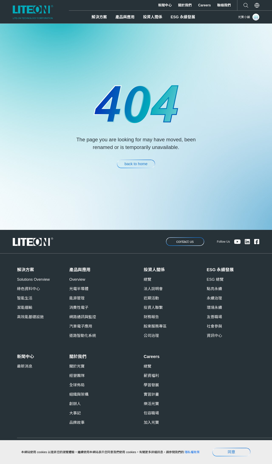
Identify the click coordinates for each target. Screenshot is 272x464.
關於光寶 (77, 366)
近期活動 (151, 298)
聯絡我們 (224, 5)
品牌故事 (77, 422)
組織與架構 (78, 394)
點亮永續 (214, 289)
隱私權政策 (192, 452)
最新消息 (24, 366)
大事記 (75, 413)
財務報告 (151, 317)
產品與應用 (125, 17)
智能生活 (24, 298)
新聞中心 (165, 5)
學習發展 (151, 385)
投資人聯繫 (153, 307)
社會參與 (214, 326)
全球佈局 (77, 385)
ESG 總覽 (215, 279)
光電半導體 (78, 289)
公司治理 (151, 336)
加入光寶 (151, 422)
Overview (77, 279)
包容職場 (151, 413)
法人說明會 (153, 289)
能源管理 (77, 298)
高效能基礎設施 (30, 317)
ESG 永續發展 (183, 17)
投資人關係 (152, 17)
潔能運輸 (24, 307)
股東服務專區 (155, 326)
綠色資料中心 (28, 289)
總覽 (147, 279)
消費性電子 (78, 307)
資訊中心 (214, 336)
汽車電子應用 (80, 326)
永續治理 (214, 298)
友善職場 (214, 317)
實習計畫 (151, 394)
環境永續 (214, 307)
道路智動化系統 (82, 336)
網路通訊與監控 (82, 317)
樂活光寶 (151, 404)
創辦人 (75, 404)
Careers (204, 5)
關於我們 (185, 5)
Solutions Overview (33, 279)
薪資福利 (151, 376)
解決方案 (99, 17)
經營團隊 (77, 376)
